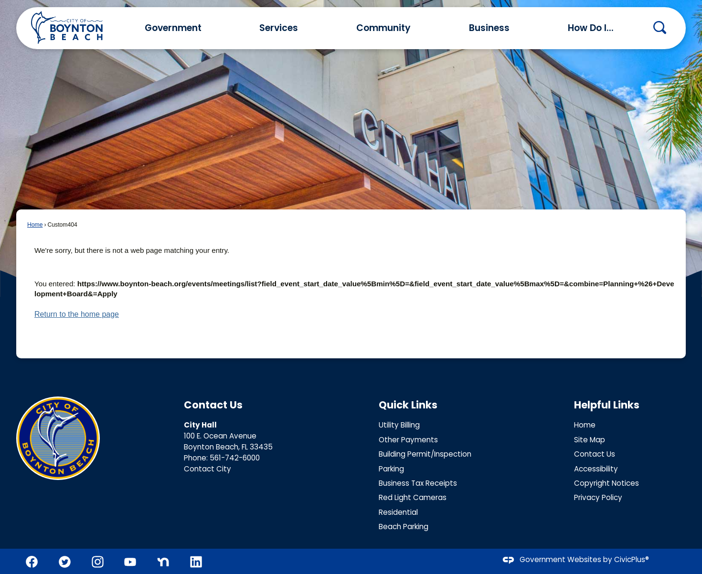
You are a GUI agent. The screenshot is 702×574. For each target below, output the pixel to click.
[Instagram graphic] (98, 562)
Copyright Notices (606, 483)
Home (35, 224)
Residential (398, 512)
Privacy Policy (598, 497)
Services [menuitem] (278, 27)
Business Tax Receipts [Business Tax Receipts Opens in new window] (418, 483)
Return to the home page (76, 314)
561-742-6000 (235, 458)
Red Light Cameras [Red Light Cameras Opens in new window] (413, 497)
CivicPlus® (631, 560)
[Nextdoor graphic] (163, 562)
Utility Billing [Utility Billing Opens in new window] (399, 425)
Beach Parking (403, 527)
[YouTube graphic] (130, 562)
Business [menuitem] (489, 27)
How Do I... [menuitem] (591, 27)
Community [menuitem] (383, 27)
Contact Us (594, 454)
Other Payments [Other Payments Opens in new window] (408, 440)
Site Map (589, 440)
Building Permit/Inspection (425, 454)
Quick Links (408, 405)
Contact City (207, 469)
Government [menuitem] (173, 27)
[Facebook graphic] (32, 562)
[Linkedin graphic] (196, 562)
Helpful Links (606, 405)
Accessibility (596, 469)
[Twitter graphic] (65, 562)
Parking (391, 469)
